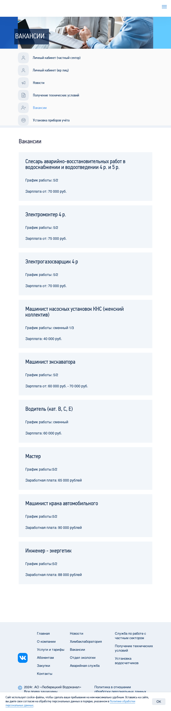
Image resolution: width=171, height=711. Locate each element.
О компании (46, 641)
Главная (43, 633)
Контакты (44, 673)
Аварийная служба (85, 665)
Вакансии (77, 649)
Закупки (43, 665)
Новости (76, 633)
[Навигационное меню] (164, 6)
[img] (23, 658)
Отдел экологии (83, 657)
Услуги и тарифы (127, 5)
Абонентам (45, 657)
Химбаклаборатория (86, 641)
